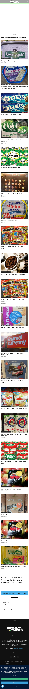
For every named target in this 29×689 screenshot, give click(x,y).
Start (2, 36)
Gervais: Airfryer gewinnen (9, 221)
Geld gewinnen (6, 606)
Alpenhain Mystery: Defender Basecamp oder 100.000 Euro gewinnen (14, 87)
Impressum (17, 661)
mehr (14, 682)
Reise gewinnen (6, 604)
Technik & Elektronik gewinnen (6, 58)
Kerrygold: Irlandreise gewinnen (10, 61)
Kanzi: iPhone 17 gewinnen (9, 541)
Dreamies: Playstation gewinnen (10, 167)
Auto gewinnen (6, 602)
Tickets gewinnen (6, 608)
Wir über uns (7, 661)
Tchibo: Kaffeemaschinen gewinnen (11, 515)
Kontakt (12, 661)
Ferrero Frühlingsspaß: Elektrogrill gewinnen (14, 408)
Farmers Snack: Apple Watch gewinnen (12, 327)
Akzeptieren (14, 679)
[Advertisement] (14, 18)
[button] (2, 1)
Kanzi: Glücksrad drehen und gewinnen (12, 489)
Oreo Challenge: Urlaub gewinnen (11, 114)
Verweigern (14, 675)
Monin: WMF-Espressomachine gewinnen (13, 274)
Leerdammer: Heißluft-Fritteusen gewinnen (13, 566)
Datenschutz (22, 661)
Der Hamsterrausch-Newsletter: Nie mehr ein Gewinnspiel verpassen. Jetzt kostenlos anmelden (15, 592)
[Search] (27, 1)
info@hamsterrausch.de (18, 648)
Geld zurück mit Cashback (8, 609)
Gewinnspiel (6, 36)
